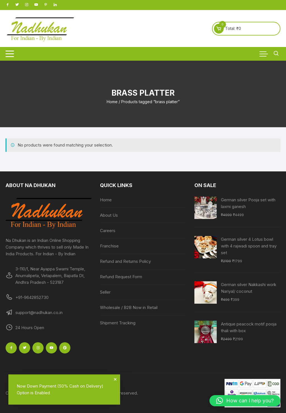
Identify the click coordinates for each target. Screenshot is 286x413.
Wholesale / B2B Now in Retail (129, 307)
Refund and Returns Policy (125, 261)
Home (112, 101)
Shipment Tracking (117, 322)
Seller (105, 292)
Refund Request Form (121, 276)
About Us (109, 215)
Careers (107, 230)
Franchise (109, 246)
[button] (244, 400)
